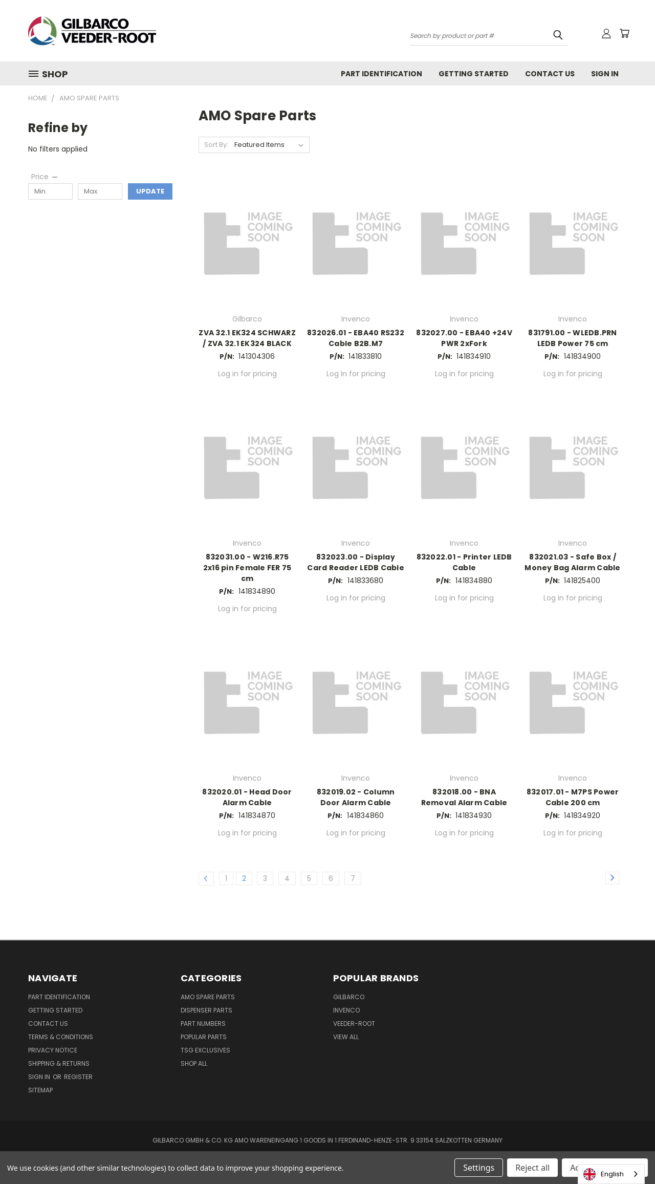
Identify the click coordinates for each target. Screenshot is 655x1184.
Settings (478, 1167)
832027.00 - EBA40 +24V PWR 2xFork (464, 338)
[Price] (45, 176)
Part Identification (381, 74)
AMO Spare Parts (208, 997)
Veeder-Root (354, 1023)
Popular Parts (204, 1036)
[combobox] (611, 1174)
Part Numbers (203, 1023)
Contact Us (550, 74)
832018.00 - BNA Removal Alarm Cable (464, 797)
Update (150, 191)
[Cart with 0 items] (624, 33)
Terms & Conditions (60, 1036)
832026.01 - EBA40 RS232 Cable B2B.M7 (355, 338)
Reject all (532, 1167)
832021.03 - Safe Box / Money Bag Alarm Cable (572, 562)
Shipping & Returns (59, 1063)
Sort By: (216, 144)
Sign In (605, 74)
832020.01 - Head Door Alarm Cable (247, 797)
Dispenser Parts (206, 1010)
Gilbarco (348, 997)
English (603, 1174)
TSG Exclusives (205, 1050)
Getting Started (474, 74)
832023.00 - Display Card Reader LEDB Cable (355, 562)
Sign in (40, 1076)
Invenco (346, 1010)
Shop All (194, 1063)
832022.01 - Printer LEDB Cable (464, 562)
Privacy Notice (52, 1050)
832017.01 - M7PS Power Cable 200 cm (573, 797)
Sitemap (40, 1090)
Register (78, 1076)
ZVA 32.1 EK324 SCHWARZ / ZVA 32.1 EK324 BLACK (247, 338)
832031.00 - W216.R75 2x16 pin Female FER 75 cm (247, 568)
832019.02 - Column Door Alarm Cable (356, 797)
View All (346, 1036)
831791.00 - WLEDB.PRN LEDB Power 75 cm (572, 338)
